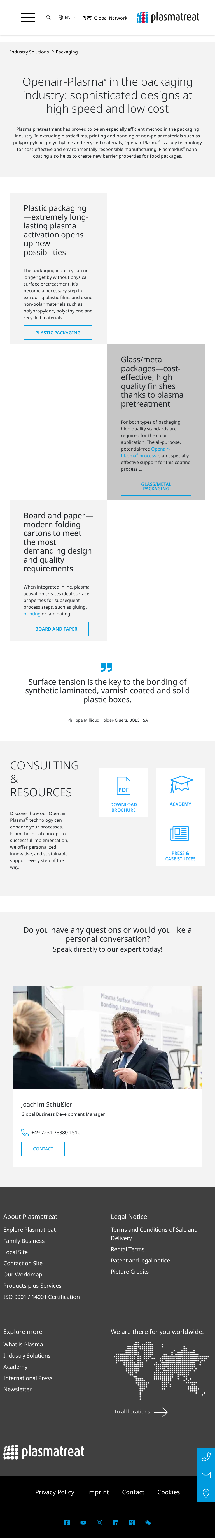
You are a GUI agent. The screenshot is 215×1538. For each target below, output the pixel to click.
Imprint (99, 1492)
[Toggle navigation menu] (28, 17)
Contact (43, 1149)
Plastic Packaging (58, 333)
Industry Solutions (30, 52)
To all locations (141, 1411)
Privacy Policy (55, 1492)
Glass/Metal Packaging (156, 486)
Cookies (168, 1492)
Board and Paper (56, 629)
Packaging (67, 52)
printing (33, 614)
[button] (48, 17)
